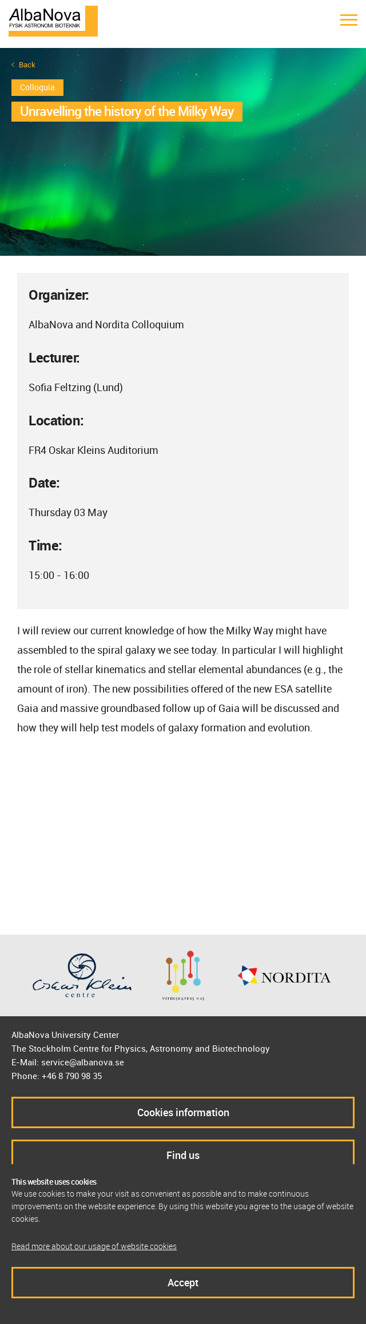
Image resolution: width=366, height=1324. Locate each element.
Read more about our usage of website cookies (94, 1246)
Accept (183, 1282)
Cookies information (183, 1112)
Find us (183, 1155)
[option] (183, 152)
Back (27, 65)
